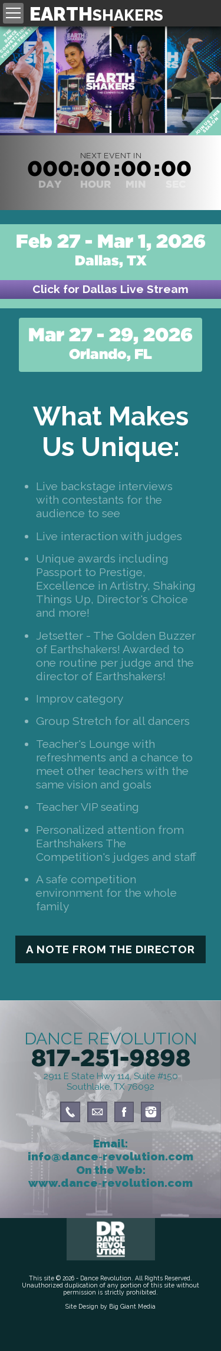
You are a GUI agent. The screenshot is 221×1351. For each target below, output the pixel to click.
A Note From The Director (110, 949)
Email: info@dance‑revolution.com (110, 1150)
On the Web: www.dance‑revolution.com (110, 1176)
